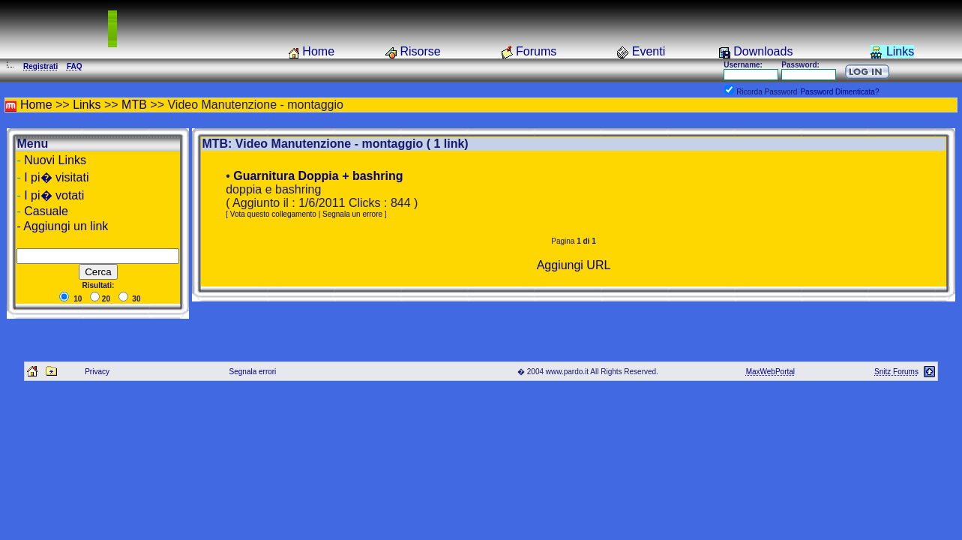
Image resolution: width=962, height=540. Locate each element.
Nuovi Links (55, 160)
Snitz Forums (896, 372)
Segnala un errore (352, 214)
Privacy (97, 372)
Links (900, 51)
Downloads (763, 51)
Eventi (648, 51)
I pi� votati (54, 195)
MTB (134, 104)
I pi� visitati (56, 177)
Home (318, 51)
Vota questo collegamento (273, 214)
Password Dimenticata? (839, 92)
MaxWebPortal (770, 372)
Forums (536, 51)
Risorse (420, 51)
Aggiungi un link (65, 226)
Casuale (46, 211)
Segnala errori (253, 372)
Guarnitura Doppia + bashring (318, 176)
